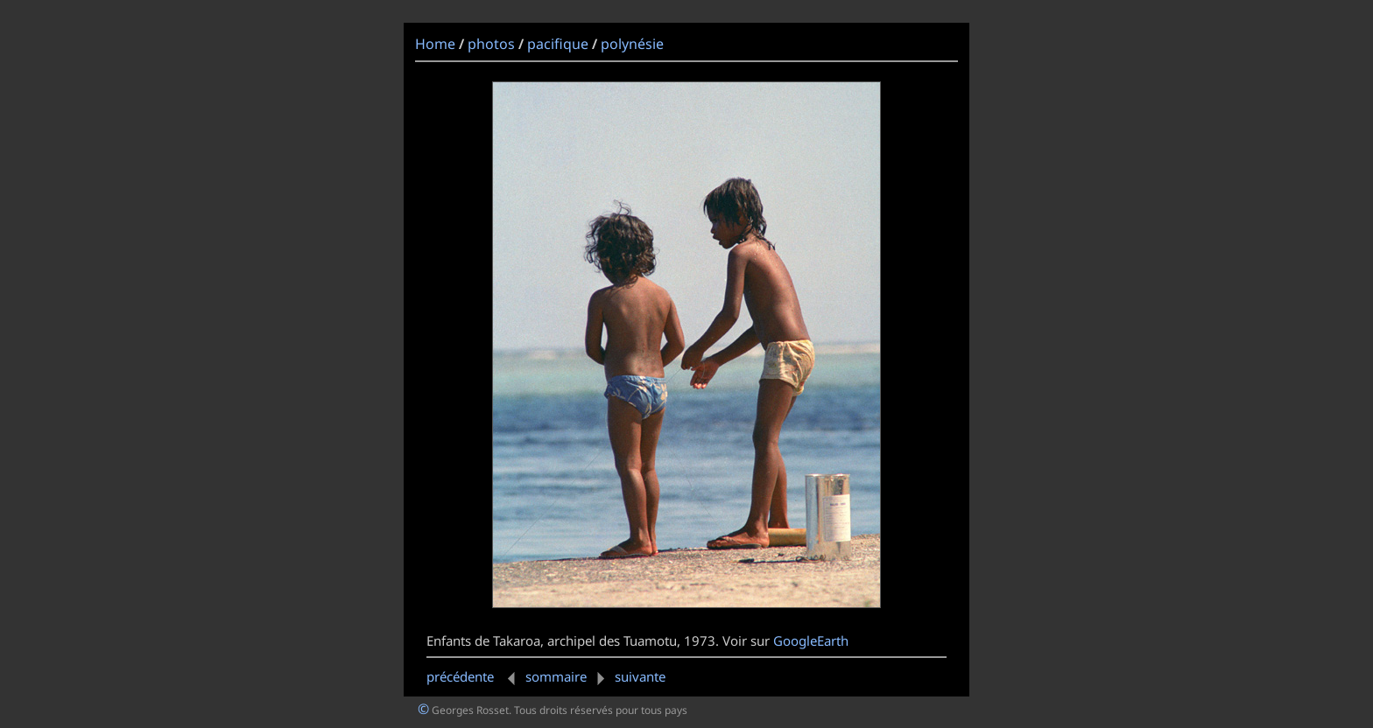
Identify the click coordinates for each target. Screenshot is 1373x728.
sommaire (556, 676)
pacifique (557, 43)
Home (435, 43)
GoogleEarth (810, 640)
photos (491, 43)
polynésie (632, 43)
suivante (627, 676)
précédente (474, 676)
